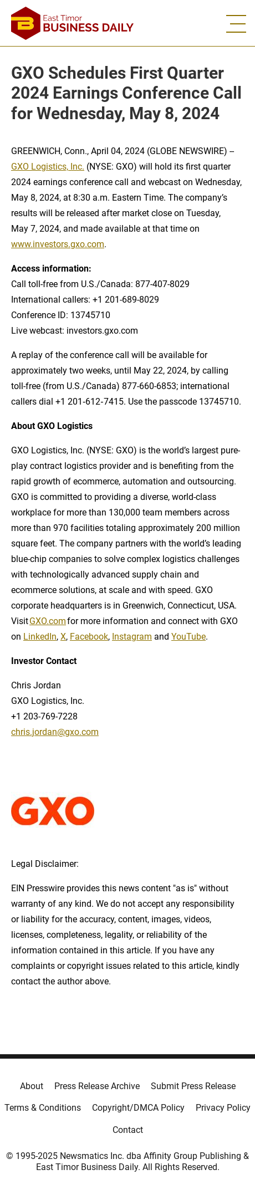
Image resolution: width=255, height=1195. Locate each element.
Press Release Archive (97, 1086)
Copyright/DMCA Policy (138, 1107)
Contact (128, 1130)
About (31, 1086)
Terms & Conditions (42, 1107)
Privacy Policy (223, 1107)
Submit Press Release (193, 1086)
